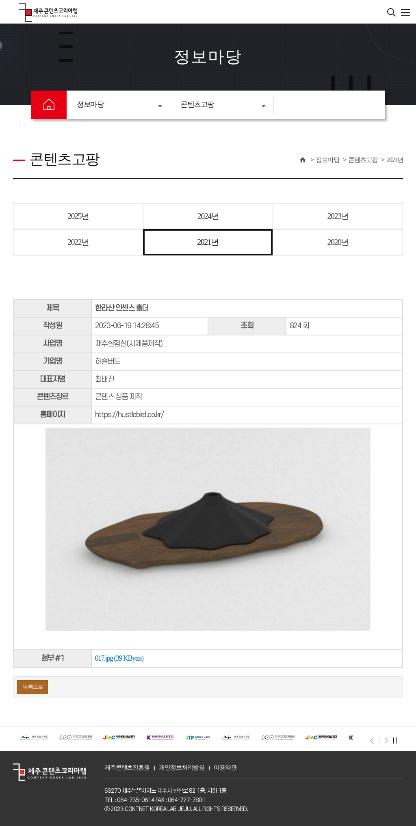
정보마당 (119, 104)
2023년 (338, 216)
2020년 (338, 242)
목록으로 (32, 687)
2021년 (395, 159)
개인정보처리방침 (181, 767)
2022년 (78, 242)
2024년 (208, 216)
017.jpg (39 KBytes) (119, 658)
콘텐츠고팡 (223, 104)
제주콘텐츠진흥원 (127, 767)
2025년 (78, 216)
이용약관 (225, 767)
